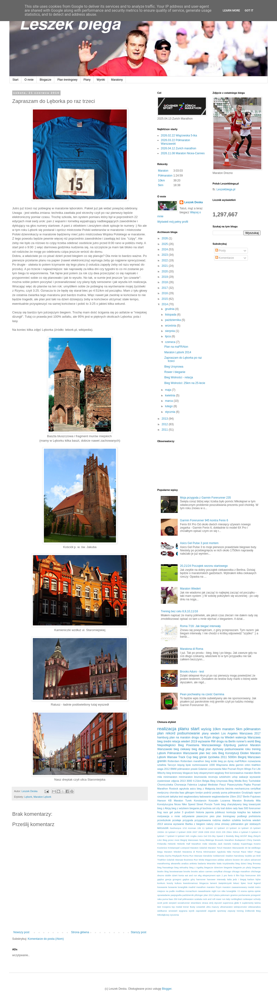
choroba (174, 792)
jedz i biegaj (239, 879)
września (171, 325)
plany (205, 733)
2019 (165, 276)
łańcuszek (163, 828)
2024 (165, 249)
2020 (165, 271)
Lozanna (225, 800)
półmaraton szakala (192, 899)
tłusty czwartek (197, 907)
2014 (165, 304)
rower (218, 899)
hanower (211, 879)
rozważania (254, 761)
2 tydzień (180, 832)
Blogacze (45, 79)
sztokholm (225, 776)
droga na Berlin (226, 741)
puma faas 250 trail (172, 899)
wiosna (168, 824)
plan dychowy (214, 749)
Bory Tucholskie (251, 780)
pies (212, 816)
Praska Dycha (164, 855)
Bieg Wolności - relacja (178, 377)
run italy (226, 899)
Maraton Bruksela (243, 800)
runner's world (245, 741)
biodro (160, 871)
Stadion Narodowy (235, 855)
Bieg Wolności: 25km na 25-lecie (184, 383)
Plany (87, 79)
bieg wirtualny (181, 867)
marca (169, 400)
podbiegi (242, 816)
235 (224, 832)
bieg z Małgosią (206, 788)
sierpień (173, 903)
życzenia (174, 915)
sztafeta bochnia (241, 820)
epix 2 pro (221, 875)
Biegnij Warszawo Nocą (192, 840)
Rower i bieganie (174, 372)
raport (257, 792)
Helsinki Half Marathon (189, 843)
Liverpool (184, 847)
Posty (220, 250)
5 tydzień (253, 832)
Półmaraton (165, 175)
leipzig (181, 764)
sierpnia (170, 331)
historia (200, 812)
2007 (194, 832)
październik (188, 895)
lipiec (243, 883)
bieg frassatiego (165, 867)
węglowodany (191, 796)
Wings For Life (252, 768)
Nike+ (250, 851)
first (227, 772)
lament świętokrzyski (221, 883)
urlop (235, 776)
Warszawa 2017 (250, 733)
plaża (217, 895)
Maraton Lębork (42, 796)
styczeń (218, 903)
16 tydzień (170, 832)
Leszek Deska (193, 202)
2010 (212, 832)
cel (213, 808)
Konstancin (200, 800)
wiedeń (215, 733)
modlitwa (180, 891)
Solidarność (219, 855)
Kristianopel (174, 847)
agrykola (184, 788)
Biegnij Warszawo (249, 757)
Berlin (246, 796)
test (181, 796)
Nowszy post (21, 932)
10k (199, 828)
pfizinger (198, 895)
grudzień (189, 812)
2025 (165, 244)
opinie (257, 891)
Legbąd (202, 784)
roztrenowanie (200, 764)
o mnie (175, 816)
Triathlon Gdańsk (165, 859)
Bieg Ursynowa (173, 366)
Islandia (212, 843)
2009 (206, 832)
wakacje (243, 776)
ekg (199, 875)
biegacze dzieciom (213, 867)
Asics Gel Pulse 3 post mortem (199, 543)
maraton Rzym (214, 887)
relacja (176, 741)
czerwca (170, 342)
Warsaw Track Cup (179, 757)
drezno (160, 875)
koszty (170, 883)
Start (15, 79)
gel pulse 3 (176, 812)
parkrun (243, 745)
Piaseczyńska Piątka (239, 784)
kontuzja (231, 812)
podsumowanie (188, 733)
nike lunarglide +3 (230, 891)
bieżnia (220, 788)
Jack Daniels (224, 843)
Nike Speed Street (192, 804)
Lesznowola (214, 768)
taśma (257, 903)
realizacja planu (173, 728)
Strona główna (80, 932)
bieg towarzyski (252, 804)
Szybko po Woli (253, 855)
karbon (250, 879)
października (173, 320)
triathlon (256, 764)
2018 (165, 282)
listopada (171, 314)
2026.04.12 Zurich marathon (178, 148)
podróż (208, 792)
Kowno (257, 843)
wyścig (206, 729)
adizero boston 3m (234, 859)
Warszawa (254, 737)
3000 (189, 780)
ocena (244, 891)
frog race (162, 812)
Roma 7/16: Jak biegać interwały (200, 626)
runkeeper (247, 899)
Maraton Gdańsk (198, 847)
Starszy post (138, 932)
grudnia (170, 309)
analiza (185, 863)
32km (235, 832)
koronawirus (236, 772)
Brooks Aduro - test (192, 671)
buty (196, 772)
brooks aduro (197, 871)
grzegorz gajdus (181, 879)
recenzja (213, 776)
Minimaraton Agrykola (214, 851)
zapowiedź (201, 911)
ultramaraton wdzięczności (233, 907)
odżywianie (188, 816)
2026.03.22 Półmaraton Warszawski (175, 142)
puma (224, 792)
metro (258, 887)
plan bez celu (208, 753)
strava (205, 903)
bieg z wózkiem (180, 808)
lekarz (236, 883)
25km (229, 832)
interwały (221, 879)
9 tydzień (180, 836)
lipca (168, 336)
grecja (168, 879)
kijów (258, 879)
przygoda (188, 820)
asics (193, 788)
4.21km (197, 780)
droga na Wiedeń (223, 737)
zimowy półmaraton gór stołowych (241, 824)
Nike (224, 768)
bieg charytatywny (231, 804)
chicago (227, 871)
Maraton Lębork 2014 (177, 352)
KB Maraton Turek (180, 800)
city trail (220, 808)
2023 (165, 254)
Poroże (208, 804)
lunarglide (183, 887)
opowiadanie (163, 895)
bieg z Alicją (164, 808)
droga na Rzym (201, 737)
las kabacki (254, 812)
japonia (210, 812)
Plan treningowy (67, 79)
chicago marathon (241, 871)
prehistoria (255, 816)
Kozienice (162, 847)
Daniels (257, 840)
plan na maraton (179, 737)
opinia (251, 891)
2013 (165, 418)
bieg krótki (211, 761)
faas (182, 792)
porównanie (244, 895)
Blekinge (209, 840)
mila (159, 776)
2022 (165, 260)
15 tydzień (255, 828)
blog (166, 871)
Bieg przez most (171, 840)
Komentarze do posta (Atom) (46, 938)
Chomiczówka (165, 784)
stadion (226, 820)
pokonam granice (229, 895)
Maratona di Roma (191, 648)
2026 (165, 238)
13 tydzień (231, 828)
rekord (170, 733)
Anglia (193, 836)
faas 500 (243, 808)
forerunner (255, 808)
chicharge (256, 871)
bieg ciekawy (181, 749)
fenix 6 (231, 875)
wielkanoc (162, 911)
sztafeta (161, 764)
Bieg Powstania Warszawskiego (199, 745)
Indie (204, 843)
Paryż (222, 784)
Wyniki (101, 79)
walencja (240, 737)
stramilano (196, 903)
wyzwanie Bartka (183, 824)
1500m (160, 832)
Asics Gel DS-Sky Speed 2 (211, 836)
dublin (168, 875)
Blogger (167, 988)
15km (233, 796)
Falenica (192, 784)
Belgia (205, 780)
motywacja (163, 816)
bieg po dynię (226, 761)
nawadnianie (204, 891)
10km (161, 180)
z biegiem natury (203, 824)
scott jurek (162, 903)
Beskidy (230, 836)
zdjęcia (175, 780)
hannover (201, 879)
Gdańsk (202, 768)
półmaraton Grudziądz (240, 792)
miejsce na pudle (166, 891)
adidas (221, 859)
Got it (249, 10)
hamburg (162, 737)
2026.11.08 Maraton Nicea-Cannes (183, 153)
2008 (200, 832)
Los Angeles (229, 733)
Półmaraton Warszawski (182, 753)
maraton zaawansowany (234, 887)
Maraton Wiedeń (190, 588)
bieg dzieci (240, 863)
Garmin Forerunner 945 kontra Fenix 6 (204, 520)
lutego (169, 406)
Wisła (201, 859)
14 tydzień (243, 828)
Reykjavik (177, 855)
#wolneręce (175, 828)
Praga (257, 851)
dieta (232, 764)
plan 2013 (209, 895)
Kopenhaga (246, 843)
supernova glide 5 (232, 903)
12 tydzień (219, 828)
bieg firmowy (254, 863)
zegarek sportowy (217, 911)
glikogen (190, 792)
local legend (254, 883)
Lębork (28, 796)
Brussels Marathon (224, 840)
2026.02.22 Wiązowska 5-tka (179, 135)
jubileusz (220, 812)
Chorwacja (180, 784)
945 (187, 836)
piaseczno (202, 816)
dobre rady (232, 808)
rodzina (216, 820)
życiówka (213, 757)
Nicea (177, 804)
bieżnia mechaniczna (237, 788)
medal (251, 887)
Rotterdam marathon (192, 761)
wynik (191, 911)
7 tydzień (169, 836)
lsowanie (172, 887)
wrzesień (173, 911)
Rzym (240, 768)
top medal (177, 907)
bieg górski (200, 757)
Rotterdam (173, 761)
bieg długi (198, 749)
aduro (247, 859)
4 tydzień (243, 832)
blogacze (188, 772)
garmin (239, 764)
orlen (247, 764)
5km (160, 185)
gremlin (161, 761)
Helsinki (172, 843)
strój (211, 903)
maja (168, 389)
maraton (228, 729)
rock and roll (209, 899)
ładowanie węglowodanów (214, 796)
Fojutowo (255, 796)
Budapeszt (240, 840)
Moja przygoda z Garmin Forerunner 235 (205, 497)
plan (160, 733)
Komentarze (224, 257)
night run (216, 891)
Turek (216, 804)
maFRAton (241, 761)
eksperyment (209, 875)
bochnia (207, 808)
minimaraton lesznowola (193, 776)
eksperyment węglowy (211, 772)
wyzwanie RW (206, 741)
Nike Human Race (236, 851)
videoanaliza (254, 907)
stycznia (170, 412)
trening (256, 749)
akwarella (176, 863)
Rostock (173, 788)
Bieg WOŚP (241, 836)
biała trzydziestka (225, 863)
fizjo (242, 875)
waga (160, 768)
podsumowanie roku (237, 749)
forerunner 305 (253, 875)
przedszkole (164, 820)
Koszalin (213, 800)
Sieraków (207, 855)
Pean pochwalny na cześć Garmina (202, 694)
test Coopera (164, 907)
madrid (192, 887)
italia (229, 879)
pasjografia (176, 895)
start (195, 728)
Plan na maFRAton (176, 346)
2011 (165, 429)
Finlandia (161, 843)
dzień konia (178, 875)
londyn (199, 792)
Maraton (163, 170)
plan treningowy (225, 816)
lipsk (188, 764)
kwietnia (170, 395)
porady (216, 792)
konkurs (161, 883)
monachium (191, 891)
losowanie (162, 887)
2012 (165, 424)
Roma (186, 855)
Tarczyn (171, 764)
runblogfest (236, 899)
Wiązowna (222, 764)
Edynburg (230, 745)
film (237, 875)
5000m (232, 757)
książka (241, 812)
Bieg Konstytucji (228, 753)
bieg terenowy (174, 772)
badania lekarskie (207, 863)
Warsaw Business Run (186, 859)
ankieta (193, 863)
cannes (209, 871)
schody (257, 899)
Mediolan (213, 784)
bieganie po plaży (242, 867)
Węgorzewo (211, 859)
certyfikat (217, 871)
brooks (187, 871)
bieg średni (164, 741)
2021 (165, 265)
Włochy (161, 772)
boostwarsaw (176, 871)
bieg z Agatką (196, 867)
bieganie (228, 867)
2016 (165, 293)
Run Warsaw (195, 855)
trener (186, 907)
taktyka (174, 796)
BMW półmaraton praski (183, 768)
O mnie (29, 79)
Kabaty (235, 843)
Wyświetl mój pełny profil (172, 221)
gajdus (160, 879)
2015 (165, 299)
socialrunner (183, 903)
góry (193, 879)
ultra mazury (212, 907)
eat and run (191, 875)
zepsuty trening (236, 911)
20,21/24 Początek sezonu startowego (204, 566)
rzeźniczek (163, 796)
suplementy (248, 903)
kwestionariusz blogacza (195, 883)
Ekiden (244, 753)
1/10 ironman (189, 828)
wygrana (183, 911)
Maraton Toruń (215, 847)
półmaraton (252, 729)
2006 (189, 832)
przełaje (176, 820)
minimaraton (170, 776)
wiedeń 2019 (189, 741)
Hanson (161, 800)
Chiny (249, 840)
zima (217, 824)
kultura (178, 883)
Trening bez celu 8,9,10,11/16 (179, 611)
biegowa (256, 867)
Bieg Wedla (235, 780)
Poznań (232, 768)
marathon (201, 887)
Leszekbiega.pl (225, 189)
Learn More (231, 10)
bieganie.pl (196, 808)
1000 (212, 764)
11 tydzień (207, 828)
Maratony (117, 79)
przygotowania (203, 820)
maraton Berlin (252, 772)
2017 (165, 287)
